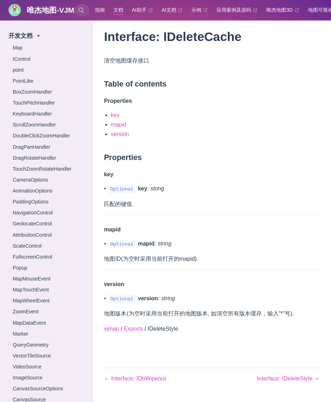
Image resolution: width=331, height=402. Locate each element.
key (115, 115)
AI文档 (172, 10)
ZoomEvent (26, 311)
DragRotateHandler (34, 158)
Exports (133, 329)
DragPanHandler (31, 147)
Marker (20, 334)
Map (18, 48)
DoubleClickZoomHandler (41, 135)
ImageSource (28, 377)
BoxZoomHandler (32, 92)
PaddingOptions (30, 202)
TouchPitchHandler (34, 103)
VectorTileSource (32, 356)
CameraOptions (30, 180)
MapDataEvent (29, 323)
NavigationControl (33, 212)
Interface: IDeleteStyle (285, 379)
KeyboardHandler (32, 114)
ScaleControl (27, 246)
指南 (100, 10)
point (18, 70)
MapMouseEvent (32, 279)
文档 (118, 10)
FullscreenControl (32, 257)
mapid (118, 125)
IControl (21, 59)
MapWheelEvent (31, 300)
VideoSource (27, 367)
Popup (20, 268)
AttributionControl (32, 235)
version (120, 134)
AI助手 (142, 10)
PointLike (23, 81)
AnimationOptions (32, 191)
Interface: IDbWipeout (138, 379)
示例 (199, 10)
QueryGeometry (30, 345)
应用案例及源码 (237, 10)
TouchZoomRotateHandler (42, 169)
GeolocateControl (32, 223)
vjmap (111, 329)
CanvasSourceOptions (38, 388)
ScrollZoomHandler (34, 125)
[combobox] (82, 10)
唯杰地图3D (282, 10)
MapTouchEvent (31, 289)
